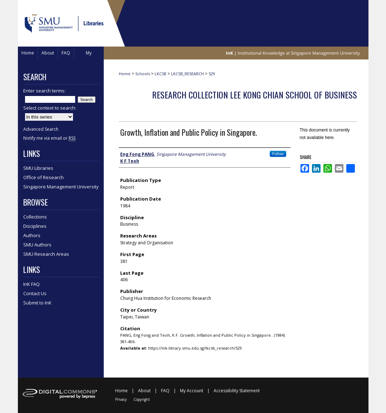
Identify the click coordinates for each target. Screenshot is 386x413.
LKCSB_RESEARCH (187, 73)
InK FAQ (31, 284)
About (144, 391)
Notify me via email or (49, 138)
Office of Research (43, 177)
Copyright (141, 399)
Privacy (121, 399)
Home (125, 73)
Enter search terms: (44, 90)
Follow (278, 154)
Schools (142, 73)
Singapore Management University (61, 186)
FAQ (165, 391)
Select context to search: (49, 108)
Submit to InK (37, 302)
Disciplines (35, 226)
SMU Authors (37, 244)
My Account (191, 391)
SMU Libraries (38, 168)
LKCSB (160, 73)
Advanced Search (40, 129)
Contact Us (35, 293)
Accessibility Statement (237, 391)
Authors (31, 235)
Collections (35, 216)
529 (212, 73)
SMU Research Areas (46, 254)
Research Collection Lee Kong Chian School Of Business (254, 94)
